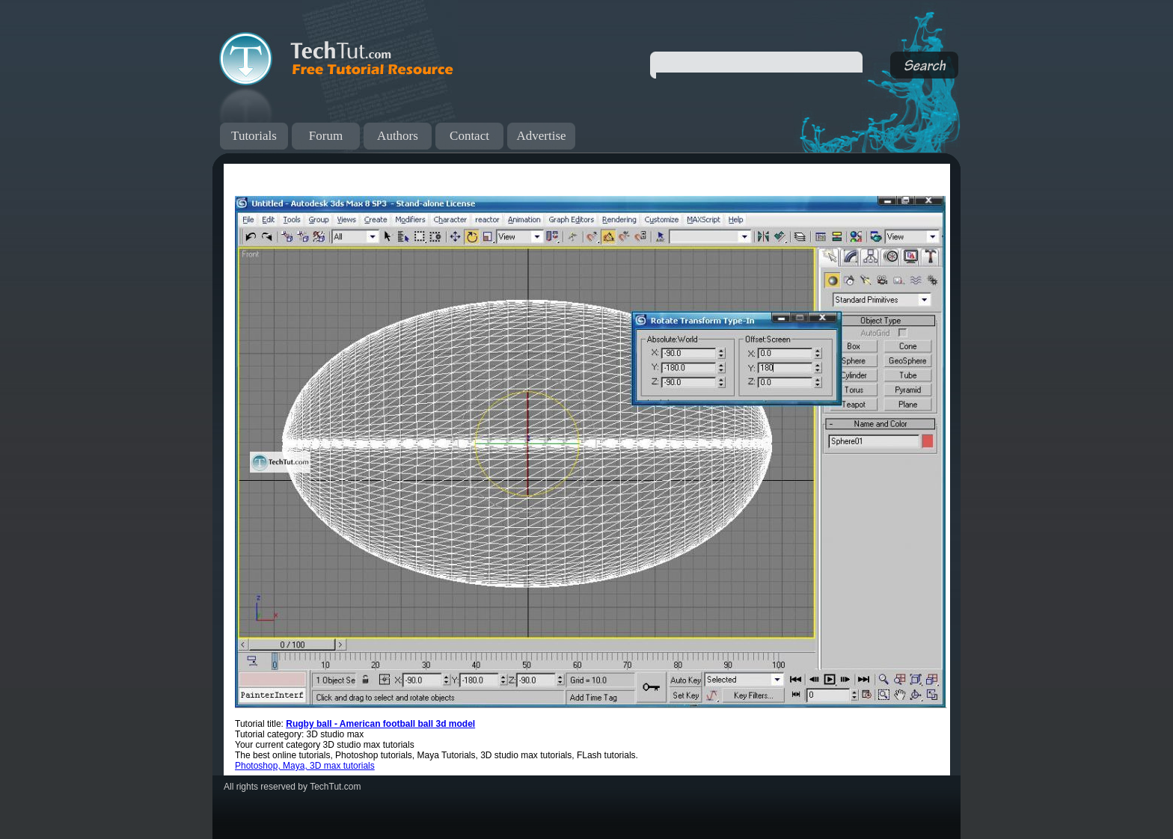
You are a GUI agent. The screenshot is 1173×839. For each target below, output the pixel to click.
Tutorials (254, 136)
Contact (469, 136)
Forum (326, 136)
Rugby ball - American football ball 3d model (380, 724)
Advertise (541, 136)
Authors (397, 136)
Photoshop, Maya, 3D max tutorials (305, 765)
